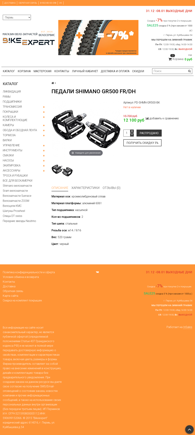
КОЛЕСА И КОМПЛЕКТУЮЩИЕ (15, 118)
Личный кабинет (85, 71)
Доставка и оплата (115, 71)
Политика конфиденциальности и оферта (29, 272)
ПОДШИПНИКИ (12, 101)
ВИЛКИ (7, 140)
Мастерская (42, 71)
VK (60, 3)
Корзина (24, 71)
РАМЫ (6, 96)
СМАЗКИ (8, 155)
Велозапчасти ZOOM (16, 200)
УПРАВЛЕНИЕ (11, 145)
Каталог (9, 71)
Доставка (10, 3)
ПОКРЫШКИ (10, 111)
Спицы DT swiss (12, 216)
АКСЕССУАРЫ (11, 170)
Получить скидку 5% (142, 143)
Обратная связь (28, 3)
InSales (187, 327)
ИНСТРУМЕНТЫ (12, 150)
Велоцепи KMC (12, 205)
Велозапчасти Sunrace (17, 195)
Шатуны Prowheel (14, 211)
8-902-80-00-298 (48, 3)
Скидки (138, 71)
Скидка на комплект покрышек (22, 300)
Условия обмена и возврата (21, 277)
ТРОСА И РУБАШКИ (15, 175)
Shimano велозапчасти (17, 185)
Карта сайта (10, 295)
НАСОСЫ (8, 160)
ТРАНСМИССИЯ (12, 106)
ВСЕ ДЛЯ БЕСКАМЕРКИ (17, 180)
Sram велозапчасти (15, 190)
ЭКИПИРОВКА (11, 165)
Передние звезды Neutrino (19, 221)
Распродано (149, 133)
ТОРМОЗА (9, 135)
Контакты (61, 71)
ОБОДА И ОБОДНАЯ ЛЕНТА (20, 130)
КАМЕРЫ (8, 125)
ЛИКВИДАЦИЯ (12, 91)
